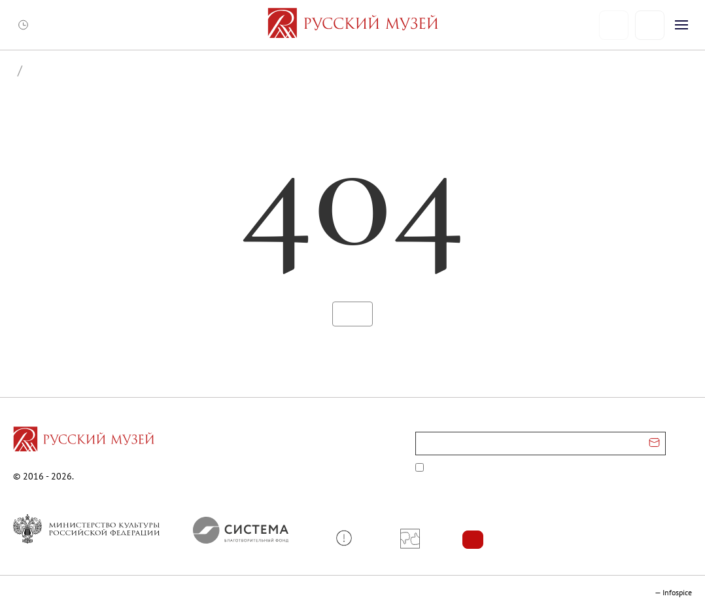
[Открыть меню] (681, 25)
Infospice (677, 592)
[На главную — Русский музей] (352, 25)
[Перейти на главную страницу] (83, 441)
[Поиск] (649, 25)
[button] (349, 538)
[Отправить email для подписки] (654, 443)
